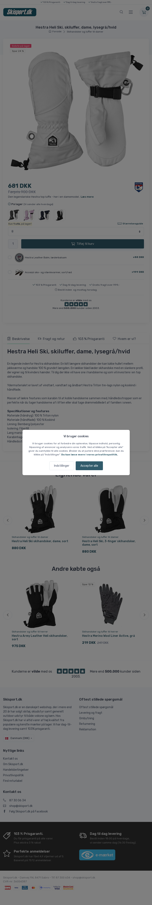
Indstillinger (61, 466)
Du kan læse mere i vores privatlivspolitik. (89, 454)
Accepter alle (89, 466)
